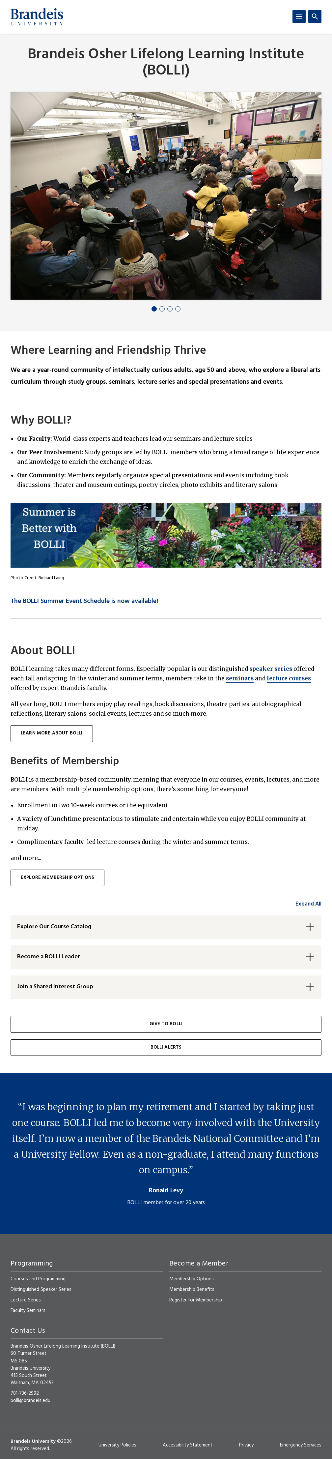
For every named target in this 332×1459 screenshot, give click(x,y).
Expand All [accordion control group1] (308, 904)
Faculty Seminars (28, 1311)
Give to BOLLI (166, 1024)
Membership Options (191, 1279)
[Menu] (299, 16)
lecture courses (289, 678)
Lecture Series (26, 1300)
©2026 (64, 1441)
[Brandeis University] (37, 17)
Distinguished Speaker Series (41, 1290)
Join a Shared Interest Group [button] (55, 987)
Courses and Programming (38, 1279)
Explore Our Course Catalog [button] (54, 927)
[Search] (314, 16)
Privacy (246, 1445)
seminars (240, 678)
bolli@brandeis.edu (30, 1401)
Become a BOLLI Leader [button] (48, 957)
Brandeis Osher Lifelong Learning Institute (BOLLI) (166, 63)
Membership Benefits (191, 1290)
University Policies (117, 1445)
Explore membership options (57, 877)
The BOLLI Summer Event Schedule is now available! (84, 601)
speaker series (270, 668)
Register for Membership (195, 1300)
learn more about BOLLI (52, 733)
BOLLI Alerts (166, 1047)
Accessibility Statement (187, 1445)
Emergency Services (300, 1445)
